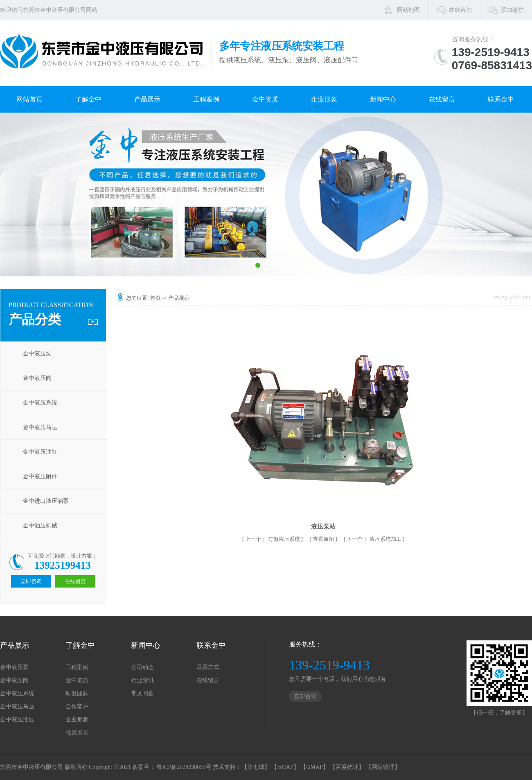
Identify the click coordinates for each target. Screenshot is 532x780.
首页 (155, 298)
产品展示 (147, 99)
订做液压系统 (273, 539)
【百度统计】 (347, 767)
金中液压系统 (40, 403)
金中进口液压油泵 (46, 501)
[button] (257, 265)
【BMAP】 (285, 767)
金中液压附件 (40, 476)
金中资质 (265, 99)
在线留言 (442, 99)
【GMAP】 (314, 767)
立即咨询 (305, 696)
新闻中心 (383, 99)
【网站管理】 (383, 767)
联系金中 (501, 99)
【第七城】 (255, 767)
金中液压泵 (37, 353)
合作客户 (76, 706)
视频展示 (76, 733)
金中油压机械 (40, 525)
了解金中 (88, 99)
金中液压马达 (40, 427)
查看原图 (324, 539)
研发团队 (76, 693)
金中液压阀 (37, 378)
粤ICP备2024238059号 (183, 767)
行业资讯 (142, 680)
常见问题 (142, 693)
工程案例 (206, 99)
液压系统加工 (375, 539)
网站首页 (29, 99)
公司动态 (142, 667)
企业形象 (324, 99)
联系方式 (207, 667)
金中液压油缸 (40, 452)
